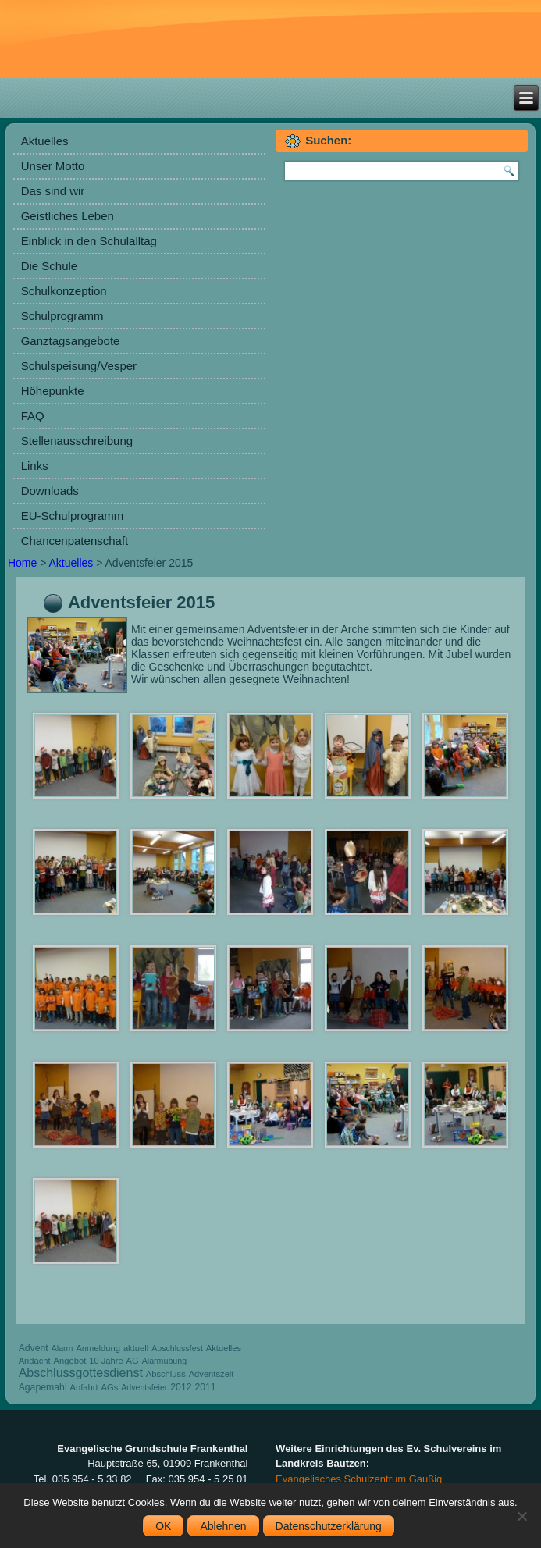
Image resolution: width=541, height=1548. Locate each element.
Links (34, 465)
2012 (180, 1387)
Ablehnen (223, 1526)
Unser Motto (53, 166)
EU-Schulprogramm (72, 515)
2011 (204, 1387)
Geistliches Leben (67, 215)
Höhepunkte (52, 390)
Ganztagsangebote (70, 340)
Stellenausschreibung (77, 440)
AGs (109, 1387)
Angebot (70, 1360)
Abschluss (166, 1374)
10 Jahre (106, 1360)
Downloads (50, 490)
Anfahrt (84, 1387)
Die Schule (49, 265)
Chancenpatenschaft (75, 540)
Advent (33, 1348)
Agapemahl (43, 1387)
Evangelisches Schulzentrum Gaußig (359, 1479)
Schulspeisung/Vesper (79, 365)
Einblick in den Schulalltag (89, 240)
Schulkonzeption (64, 290)
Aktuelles (45, 141)
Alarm (62, 1348)
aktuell (135, 1348)
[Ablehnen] (521, 1516)
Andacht (35, 1360)
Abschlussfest (177, 1348)
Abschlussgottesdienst (81, 1372)
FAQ (32, 415)
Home (22, 563)
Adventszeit (211, 1374)
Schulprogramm (62, 315)
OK (163, 1526)
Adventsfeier (144, 1387)
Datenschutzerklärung (329, 1526)
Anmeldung (98, 1348)
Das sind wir (53, 191)
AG (132, 1360)
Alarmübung (164, 1360)
